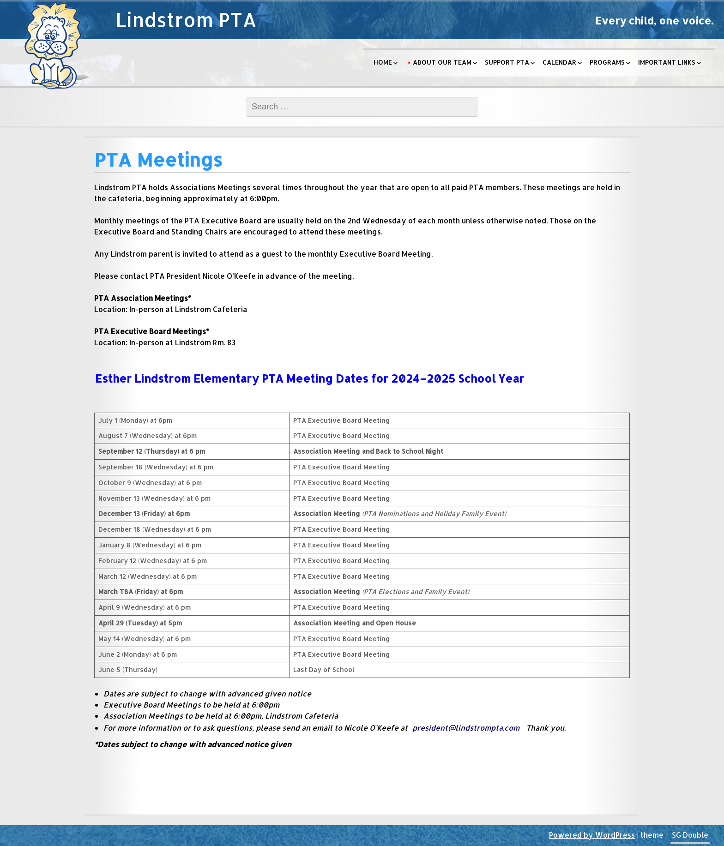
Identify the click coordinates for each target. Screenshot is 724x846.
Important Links (666, 62)
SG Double (690, 835)
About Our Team (442, 62)
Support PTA (507, 62)
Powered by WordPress (592, 835)
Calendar (559, 62)
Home (383, 62)
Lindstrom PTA (186, 19)
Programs (607, 62)
